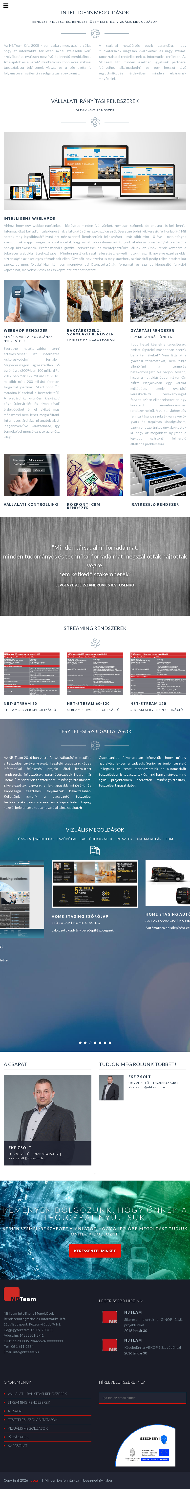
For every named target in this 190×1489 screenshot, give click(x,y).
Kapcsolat (17, 1445)
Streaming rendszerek (29, 1402)
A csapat (15, 1411)
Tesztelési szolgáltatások (33, 1419)
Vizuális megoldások (28, 1428)
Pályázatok (18, 1437)
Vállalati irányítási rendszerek (37, 1394)
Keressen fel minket (95, 1251)
